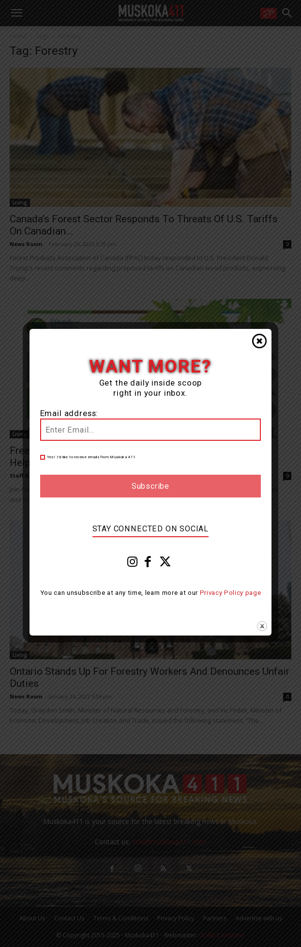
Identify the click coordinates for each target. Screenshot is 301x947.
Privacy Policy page (230, 592)
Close (259, 341)
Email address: (69, 413)
